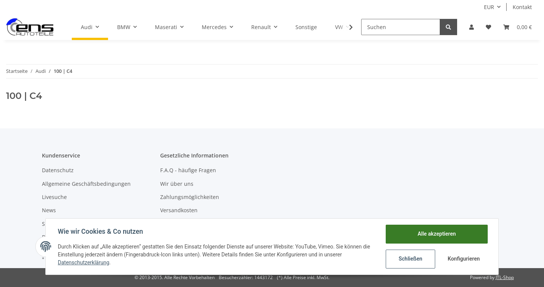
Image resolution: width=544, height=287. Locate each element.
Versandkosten (179, 210)
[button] (471, 27)
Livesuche (54, 197)
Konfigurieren (464, 259)
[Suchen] (400, 27)
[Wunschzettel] (488, 27)
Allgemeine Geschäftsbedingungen (86, 183)
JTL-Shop (505, 277)
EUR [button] (489, 7)
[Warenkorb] (517, 27)
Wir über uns (176, 183)
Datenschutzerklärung (83, 262)
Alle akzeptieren (436, 234)
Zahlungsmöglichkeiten (189, 197)
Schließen (410, 259)
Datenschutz (58, 170)
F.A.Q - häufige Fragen (188, 170)
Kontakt (522, 7)
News (49, 210)
